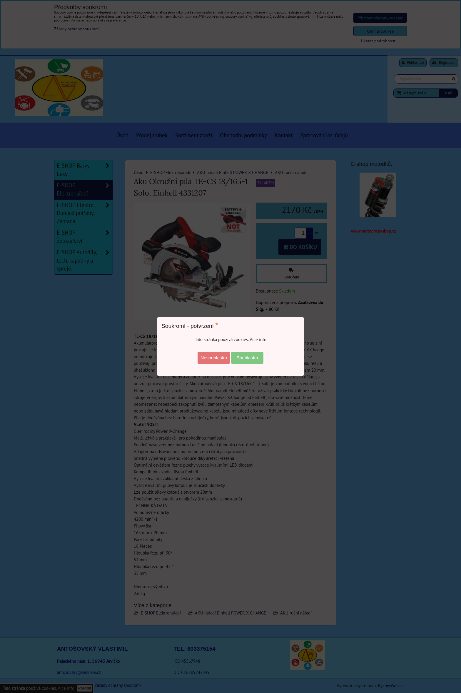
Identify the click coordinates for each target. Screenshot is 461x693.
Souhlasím (247, 357)
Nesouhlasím (214, 357)
